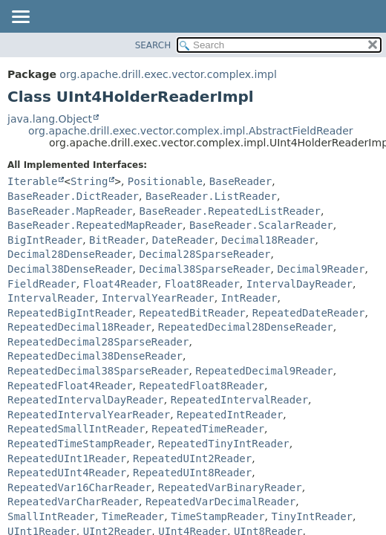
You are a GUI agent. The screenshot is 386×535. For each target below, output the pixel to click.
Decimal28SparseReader (204, 254)
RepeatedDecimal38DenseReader (95, 356)
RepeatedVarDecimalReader (220, 502)
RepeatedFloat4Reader (70, 386)
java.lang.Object (49, 119)
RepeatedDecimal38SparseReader (98, 371)
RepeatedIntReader (230, 415)
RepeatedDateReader (308, 313)
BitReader (117, 240)
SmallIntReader (51, 516)
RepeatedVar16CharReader (79, 487)
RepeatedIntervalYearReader (88, 415)
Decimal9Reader (320, 269)
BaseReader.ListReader (211, 196)
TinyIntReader (312, 516)
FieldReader (41, 284)
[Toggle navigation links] (20, 17)
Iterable (32, 181)
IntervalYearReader (158, 298)
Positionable (165, 181)
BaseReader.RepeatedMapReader (95, 225)
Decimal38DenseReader (70, 269)
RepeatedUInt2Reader (192, 458)
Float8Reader (202, 284)
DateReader (183, 240)
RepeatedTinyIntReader (224, 444)
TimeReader (133, 516)
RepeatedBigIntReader (70, 313)
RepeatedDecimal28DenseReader (245, 327)
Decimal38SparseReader (204, 269)
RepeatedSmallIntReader (76, 429)
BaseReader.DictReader (73, 196)
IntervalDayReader (299, 284)
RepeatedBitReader (192, 313)
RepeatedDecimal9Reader (264, 371)
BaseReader (240, 181)
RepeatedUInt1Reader (66, 458)
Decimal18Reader (268, 240)
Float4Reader (120, 284)
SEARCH (153, 45)
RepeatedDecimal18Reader (79, 327)
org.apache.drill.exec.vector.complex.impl (168, 74)
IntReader (249, 298)
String (89, 181)
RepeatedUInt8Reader (192, 473)
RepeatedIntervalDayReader (85, 400)
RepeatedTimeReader (207, 429)
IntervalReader (51, 298)
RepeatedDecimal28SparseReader (98, 342)
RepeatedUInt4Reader (66, 473)
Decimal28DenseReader (70, 254)
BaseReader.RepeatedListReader (229, 211)
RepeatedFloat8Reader (201, 386)
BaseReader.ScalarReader (261, 225)
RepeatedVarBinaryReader (230, 487)
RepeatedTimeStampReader (79, 444)
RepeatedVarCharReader (73, 502)
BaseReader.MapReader (70, 211)
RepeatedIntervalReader (239, 400)
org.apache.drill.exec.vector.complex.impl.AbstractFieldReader (190, 131)
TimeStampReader (217, 516)
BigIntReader (44, 240)
